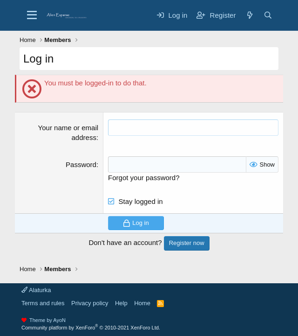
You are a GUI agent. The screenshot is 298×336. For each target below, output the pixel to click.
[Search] (268, 15)
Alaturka (36, 290)
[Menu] (32, 15)
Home (142, 303)
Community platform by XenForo (90, 327)
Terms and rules (42, 303)
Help (121, 303)
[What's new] (249, 15)
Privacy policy (89, 303)
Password (81, 164)
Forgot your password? (143, 178)
